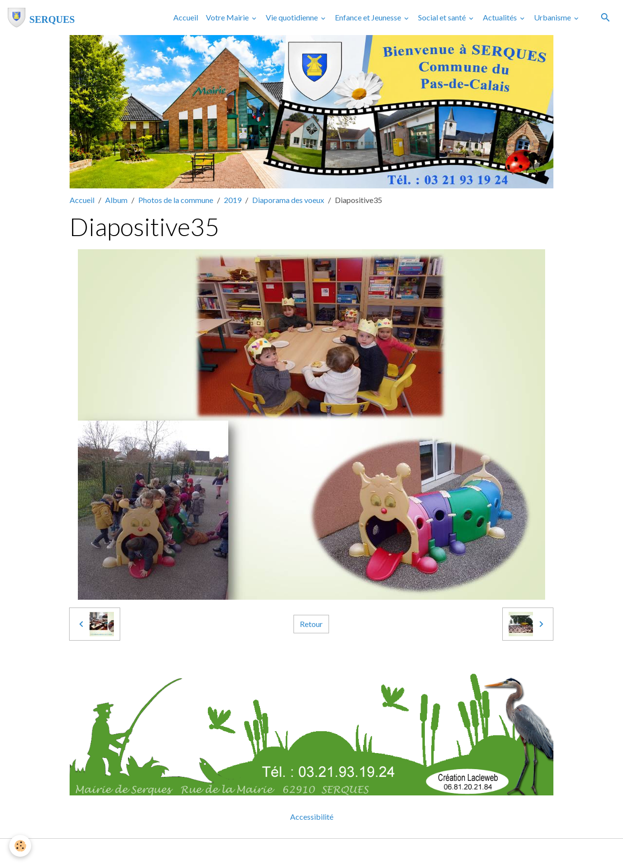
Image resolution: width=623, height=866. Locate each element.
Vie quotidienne (292, 17)
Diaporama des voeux (288, 199)
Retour (311, 623)
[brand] (41, 17)
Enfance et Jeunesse (369, 17)
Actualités (500, 17)
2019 (232, 199)
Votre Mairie (228, 17)
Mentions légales (272, 852)
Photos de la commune (175, 199)
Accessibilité (311, 816)
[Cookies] (21, 846)
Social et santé (442, 17)
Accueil (185, 17)
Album (116, 199)
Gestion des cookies (345, 852)
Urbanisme (553, 17)
